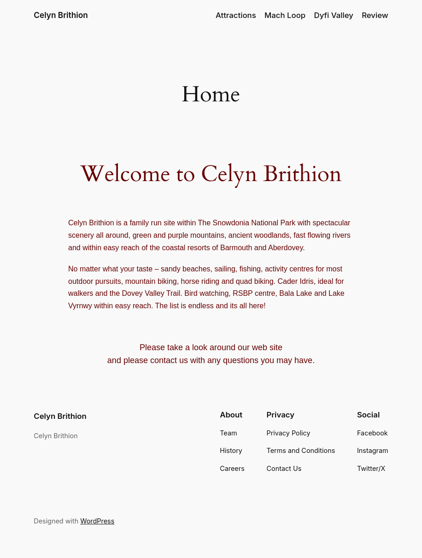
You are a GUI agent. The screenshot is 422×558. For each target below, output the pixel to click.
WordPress (93, 519)
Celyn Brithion (61, 15)
